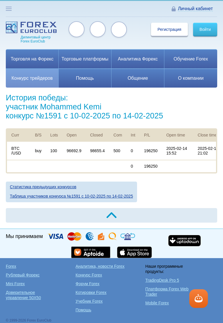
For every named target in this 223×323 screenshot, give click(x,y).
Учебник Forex (88, 301)
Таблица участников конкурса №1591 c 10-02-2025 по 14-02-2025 (71, 196)
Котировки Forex (91, 292)
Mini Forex (15, 283)
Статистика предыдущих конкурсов (43, 186)
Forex (11, 266)
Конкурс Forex (88, 275)
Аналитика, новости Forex (100, 266)
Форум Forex (87, 283)
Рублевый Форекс (22, 275)
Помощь (83, 310)
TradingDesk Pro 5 (162, 280)
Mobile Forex (157, 303)
